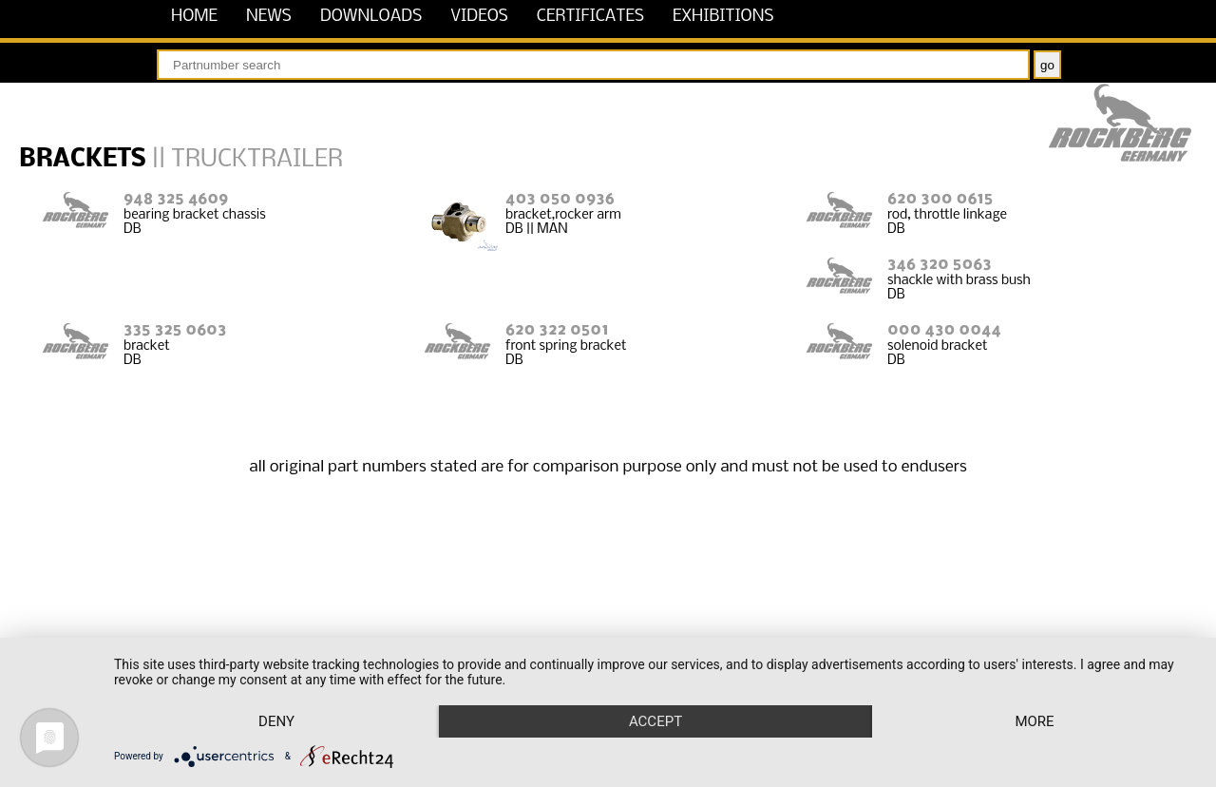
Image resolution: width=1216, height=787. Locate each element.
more (1034, 721)
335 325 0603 (175, 330)
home (194, 17)
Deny (276, 721)
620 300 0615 (940, 199)
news (269, 17)
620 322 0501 (557, 330)
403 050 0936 (560, 199)
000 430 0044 (944, 330)
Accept (655, 721)
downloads (371, 17)
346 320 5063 (939, 265)
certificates (590, 17)
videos (479, 17)
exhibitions (723, 17)
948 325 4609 (176, 199)
